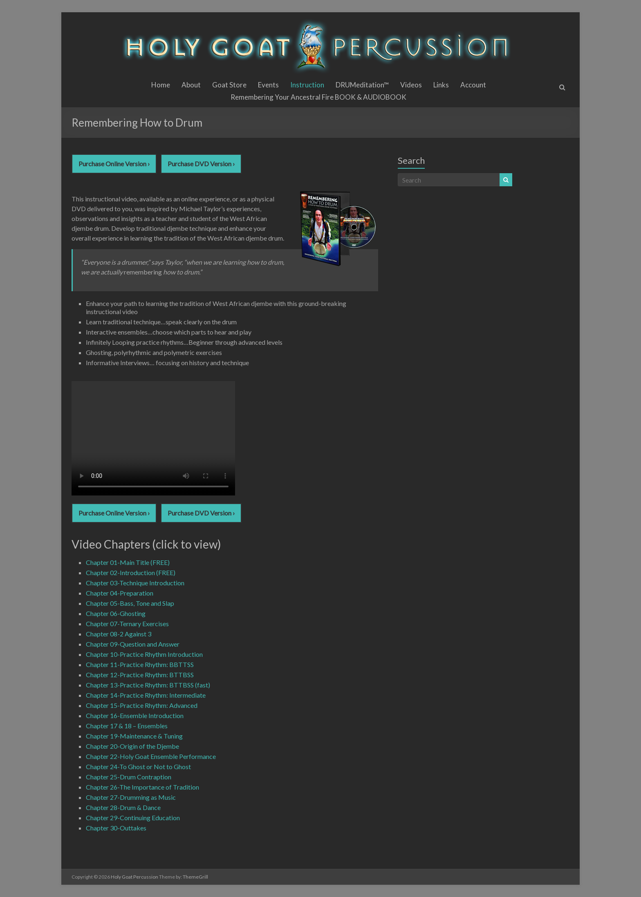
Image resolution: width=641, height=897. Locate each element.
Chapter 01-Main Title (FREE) (128, 562)
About (191, 84)
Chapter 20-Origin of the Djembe (132, 746)
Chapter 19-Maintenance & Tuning (134, 736)
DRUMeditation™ (362, 84)
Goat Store (229, 84)
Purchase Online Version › (114, 163)
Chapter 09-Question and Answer (132, 644)
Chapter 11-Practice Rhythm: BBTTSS (140, 664)
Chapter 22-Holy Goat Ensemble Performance (151, 756)
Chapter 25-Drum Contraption (128, 777)
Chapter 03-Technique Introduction (135, 583)
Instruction (307, 84)
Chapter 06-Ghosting (116, 613)
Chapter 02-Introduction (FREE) (130, 572)
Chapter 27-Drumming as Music (131, 797)
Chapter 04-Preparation (119, 593)
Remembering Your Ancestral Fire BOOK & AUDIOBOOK (318, 97)
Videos (411, 84)
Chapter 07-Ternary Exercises (127, 623)
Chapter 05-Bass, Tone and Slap (130, 603)
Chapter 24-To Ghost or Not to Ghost (138, 766)
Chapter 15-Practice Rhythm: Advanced (141, 705)
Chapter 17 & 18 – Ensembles (127, 726)
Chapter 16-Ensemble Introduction (135, 715)
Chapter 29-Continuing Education (133, 817)
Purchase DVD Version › (201, 163)
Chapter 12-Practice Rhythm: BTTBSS (140, 674)
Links (441, 84)
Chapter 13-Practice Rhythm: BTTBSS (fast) (148, 685)
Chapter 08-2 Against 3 (118, 634)
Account (473, 84)
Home (160, 84)
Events (268, 84)
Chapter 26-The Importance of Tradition (142, 787)
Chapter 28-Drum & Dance (123, 807)
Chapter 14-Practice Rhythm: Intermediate (146, 695)
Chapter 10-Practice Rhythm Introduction (144, 654)
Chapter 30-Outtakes (116, 828)
